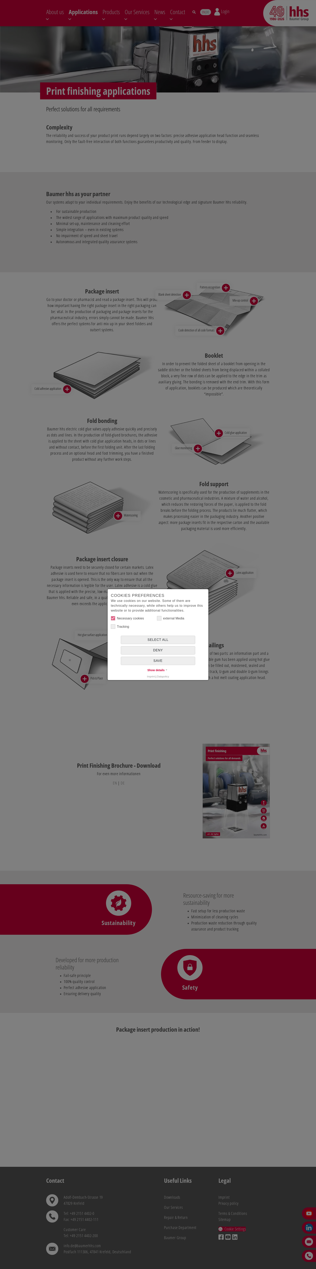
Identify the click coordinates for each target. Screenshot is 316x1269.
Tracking (120, 626)
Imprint (151, 676)
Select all (158, 639)
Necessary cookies (127, 618)
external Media (170, 618)
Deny (158, 650)
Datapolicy (163, 676)
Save (158, 660)
